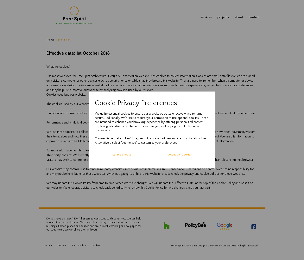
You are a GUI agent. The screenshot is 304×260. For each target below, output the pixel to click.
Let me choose (121, 154)
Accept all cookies (180, 154)
